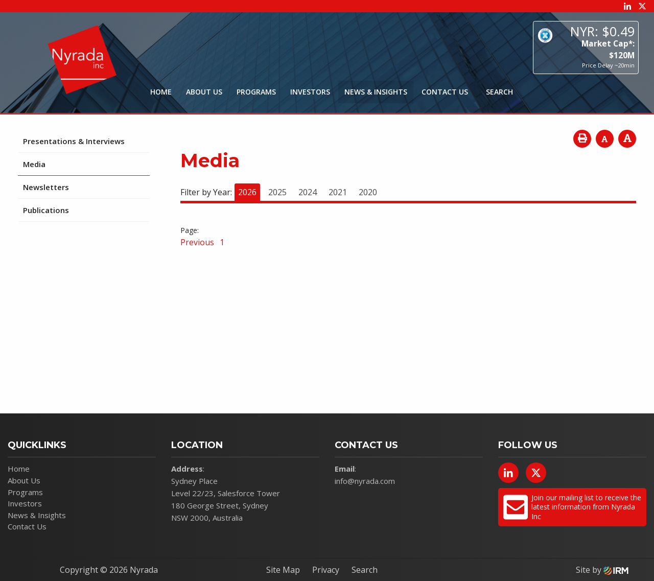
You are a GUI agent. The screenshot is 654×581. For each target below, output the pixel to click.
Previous (198, 242)
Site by (602, 569)
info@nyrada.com (365, 481)
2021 (338, 192)
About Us (204, 92)
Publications (46, 210)
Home (161, 92)
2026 (247, 192)
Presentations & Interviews (74, 141)
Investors (310, 92)
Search (365, 569)
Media (34, 164)
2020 (368, 192)
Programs (256, 92)
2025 (277, 192)
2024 (307, 192)
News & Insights (375, 92)
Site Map (283, 569)
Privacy (325, 569)
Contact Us (445, 92)
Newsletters (46, 187)
